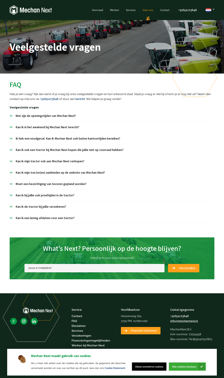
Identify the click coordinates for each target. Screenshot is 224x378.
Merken (114, 10)
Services (131, 10)
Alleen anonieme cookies (149, 366)
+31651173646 (187, 10)
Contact (165, 10)
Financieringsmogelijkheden (91, 340)
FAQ (74, 321)
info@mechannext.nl (184, 321)
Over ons (148, 10)
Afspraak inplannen (144, 330)
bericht (80, 99)
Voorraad (97, 10)
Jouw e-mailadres (40, 268)
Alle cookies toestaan (184, 366)
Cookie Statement (115, 368)
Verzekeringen (81, 335)
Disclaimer (79, 326)
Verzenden (187, 268)
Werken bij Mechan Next (88, 345)
